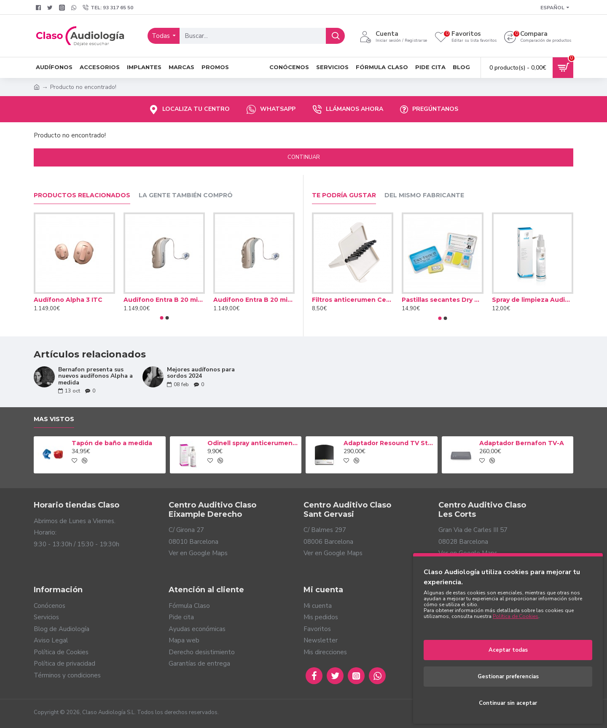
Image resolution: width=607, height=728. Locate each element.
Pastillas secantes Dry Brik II (442, 300)
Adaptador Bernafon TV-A (521, 443)
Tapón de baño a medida (112, 443)
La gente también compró (186, 195)
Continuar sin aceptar (508, 703)
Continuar (303, 157)
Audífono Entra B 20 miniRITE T (254, 300)
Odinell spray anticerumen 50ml (252, 443)
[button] (161, 318)
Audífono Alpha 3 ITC (68, 300)
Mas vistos (54, 419)
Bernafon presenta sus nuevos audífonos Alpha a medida (95, 376)
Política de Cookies (515, 616)
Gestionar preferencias (508, 676)
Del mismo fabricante (424, 195)
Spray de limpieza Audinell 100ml (532, 300)
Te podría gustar (344, 195)
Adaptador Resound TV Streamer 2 (389, 443)
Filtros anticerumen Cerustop (352, 300)
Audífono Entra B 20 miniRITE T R (164, 300)
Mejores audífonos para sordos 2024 (201, 372)
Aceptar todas (508, 650)
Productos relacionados (82, 195)
